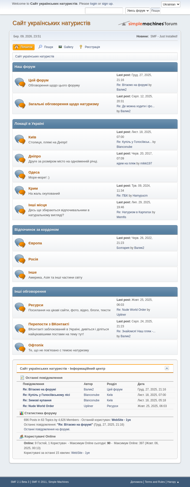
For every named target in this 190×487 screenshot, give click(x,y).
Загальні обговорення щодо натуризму (63, 104)
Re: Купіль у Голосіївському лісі (46, 395)
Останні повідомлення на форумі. (47, 429)
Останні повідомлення (41, 378)
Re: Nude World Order (131, 309)
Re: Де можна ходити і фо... (135, 106)
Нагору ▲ (173, 481)
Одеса (34, 172)
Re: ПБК (122, 195)
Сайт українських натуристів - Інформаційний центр (62, 368)
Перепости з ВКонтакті (48, 324)
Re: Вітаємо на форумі (132, 85)
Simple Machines (58, 481)
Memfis (121, 217)
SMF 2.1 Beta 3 (20, 481)
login (93, 3)
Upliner (121, 314)
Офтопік (35, 345)
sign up (107, 3)
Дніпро (34, 156)
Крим (33, 188)
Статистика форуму (38, 413)
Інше (32, 272)
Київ (32, 137)
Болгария (123, 248)
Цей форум (38, 80)
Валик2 (121, 89)
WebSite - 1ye (121, 420)
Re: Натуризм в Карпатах (134, 212)
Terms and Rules (155, 481)
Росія (33, 259)
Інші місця (37, 205)
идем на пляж (126, 163)
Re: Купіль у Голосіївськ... (134, 142)
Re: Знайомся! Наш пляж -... (136, 331)
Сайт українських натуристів (51, 23)
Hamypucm (140, 195)
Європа (35, 243)
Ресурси (35, 305)
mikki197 (146, 163)
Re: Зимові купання (37, 400)
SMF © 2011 (39, 481)
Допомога (136, 481)
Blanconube (124, 147)
